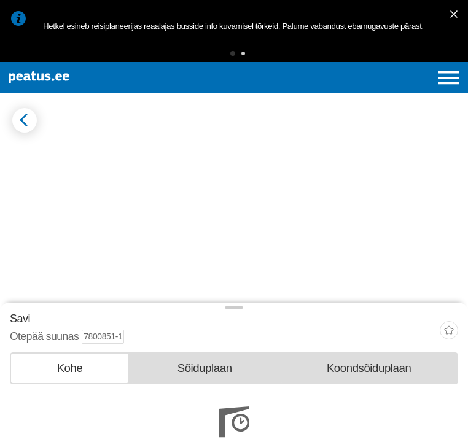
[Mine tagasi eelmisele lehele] (24, 120)
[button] (232, 53)
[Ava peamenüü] (448, 77)
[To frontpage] (89, 77)
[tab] (69, 368)
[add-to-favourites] (449, 332)
